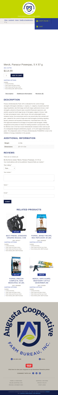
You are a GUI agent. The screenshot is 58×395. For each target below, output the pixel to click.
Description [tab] (9, 93)
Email (6, 193)
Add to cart (17, 75)
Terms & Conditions (16, 380)
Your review (7, 172)
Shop (5, 20)
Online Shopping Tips (15, 382)
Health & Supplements (26, 20)
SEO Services (36, 393)
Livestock (11, 20)
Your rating (8, 165)
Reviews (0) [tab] (39, 93)
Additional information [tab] (24, 93)
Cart (39, 26)
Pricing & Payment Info (16, 384)
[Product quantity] (7, 75)
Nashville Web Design (26, 393)
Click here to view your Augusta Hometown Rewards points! (29, 369)
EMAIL (43, 359)
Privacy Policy (42, 382)
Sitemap (47, 391)
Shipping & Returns (42, 380)
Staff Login (42, 384)
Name (6, 185)
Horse (17, 20)
